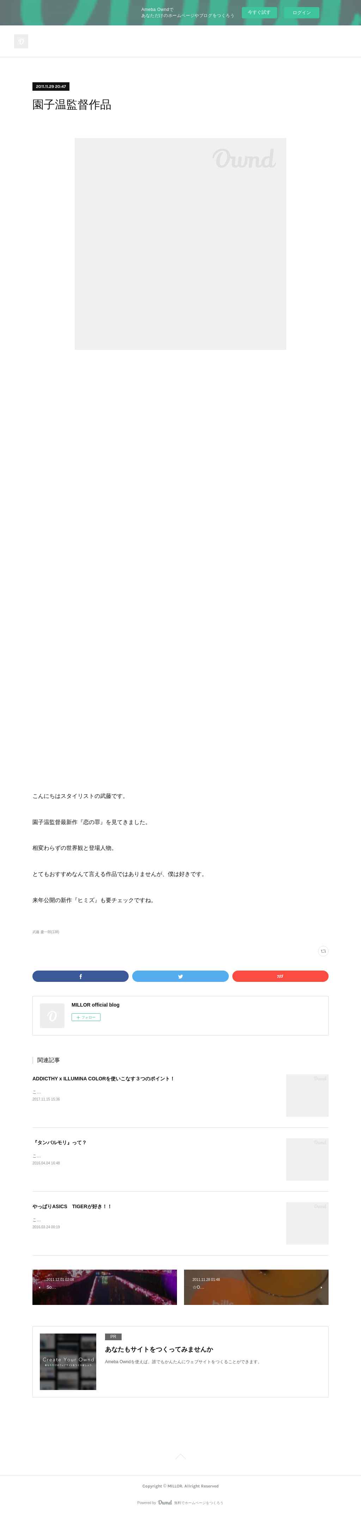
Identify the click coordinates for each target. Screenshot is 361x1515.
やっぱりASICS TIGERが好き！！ (72, 1206)
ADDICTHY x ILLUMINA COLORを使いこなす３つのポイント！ (103, 1078)
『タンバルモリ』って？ (59, 1142)
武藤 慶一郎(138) (45, 932)
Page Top (180, 1458)
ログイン (302, 12)
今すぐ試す (259, 12)
